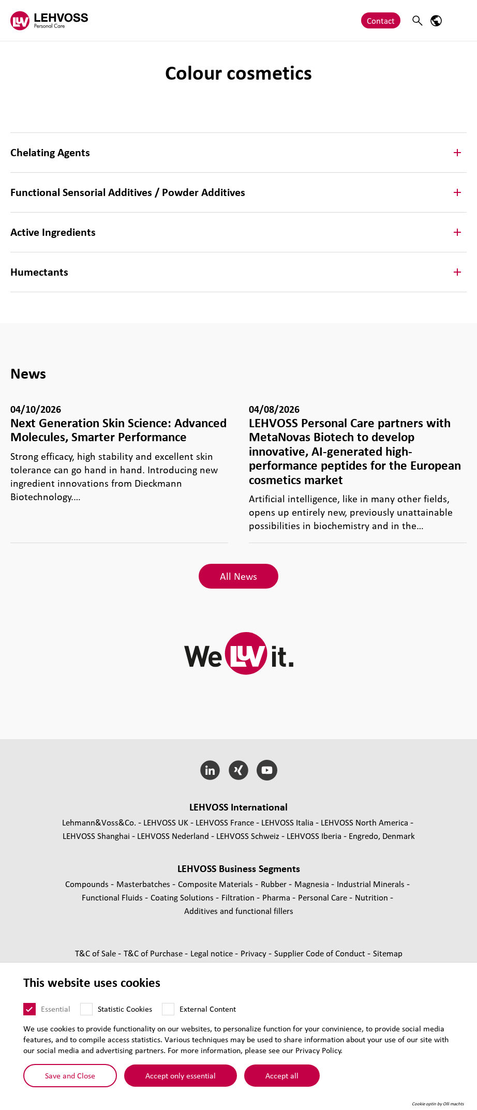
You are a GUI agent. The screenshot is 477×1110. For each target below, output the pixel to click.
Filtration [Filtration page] (239, 897)
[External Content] (168, 1009)
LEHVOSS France (225, 822)
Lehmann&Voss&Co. (99, 822)
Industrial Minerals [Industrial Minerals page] (372, 884)
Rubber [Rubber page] (275, 884)
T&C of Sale (96, 953)
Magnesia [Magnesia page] (312, 884)
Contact (381, 20)
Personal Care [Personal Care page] (323, 897)
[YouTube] (266, 770)
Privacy (255, 953)
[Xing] (239, 770)
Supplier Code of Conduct (320, 953)
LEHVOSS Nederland (173, 836)
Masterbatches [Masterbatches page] (144, 884)
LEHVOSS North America (364, 822)
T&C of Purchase (154, 953)
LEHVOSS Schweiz (247, 836)
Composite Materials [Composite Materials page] (216, 884)
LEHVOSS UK (165, 822)
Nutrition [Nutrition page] (372, 897)
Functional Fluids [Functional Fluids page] (113, 897)
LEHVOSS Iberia (314, 836)
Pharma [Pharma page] (277, 897)
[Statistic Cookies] (86, 1009)
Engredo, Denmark (382, 836)
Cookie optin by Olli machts (438, 1103)
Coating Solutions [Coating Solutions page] (183, 897)
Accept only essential (180, 1074)
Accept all (282, 1074)
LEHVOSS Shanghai (96, 836)
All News (238, 576)
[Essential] (29, 1009)
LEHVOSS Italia (287, 822)
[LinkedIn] (210, 770)
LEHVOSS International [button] (238, 807)
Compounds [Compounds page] (88, 884)
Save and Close (70, 1074)
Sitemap (388, 953)
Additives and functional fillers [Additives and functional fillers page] (238, 911)
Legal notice (212, 953)
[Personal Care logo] (49, 20)
